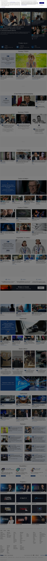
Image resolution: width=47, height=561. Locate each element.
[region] (23, 4)
